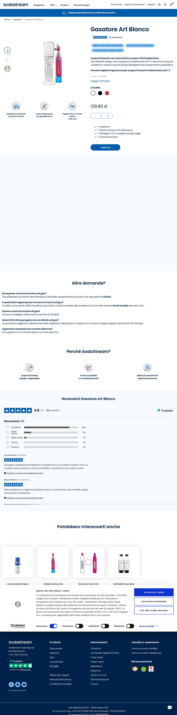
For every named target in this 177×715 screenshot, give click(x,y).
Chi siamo (96, 648)
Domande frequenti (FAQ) (105, 653)
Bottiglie (54, 666)
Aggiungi (18, 618)
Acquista (39, 5)
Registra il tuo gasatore (135, 4)
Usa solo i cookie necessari (153, 694)
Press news (97, 657)
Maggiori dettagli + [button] (101, 81)
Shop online (56, 648)
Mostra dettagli (146, 709)
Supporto (151, 4)
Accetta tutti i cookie (154, 675)
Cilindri (106, 296)
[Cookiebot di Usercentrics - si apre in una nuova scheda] (18, 710)
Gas (52, 657)
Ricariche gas (82, 5)
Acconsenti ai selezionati (154, 685)
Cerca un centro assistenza (146, 653)
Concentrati (56, 661)
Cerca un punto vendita (144, 648)
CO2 (52, 5)
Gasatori (54, 653)
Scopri (64, 5)
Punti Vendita (120, 305)
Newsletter (97, 666)
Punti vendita (116, 4)
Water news (97, 661)
